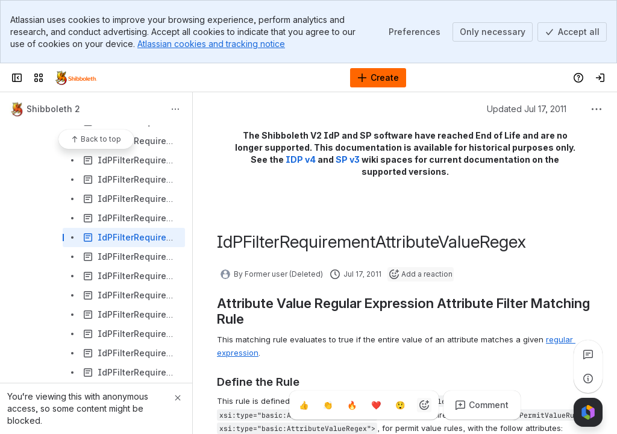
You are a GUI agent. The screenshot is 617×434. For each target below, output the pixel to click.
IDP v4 (301, 159)
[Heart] (376, 405)
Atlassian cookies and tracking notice (211, 44)
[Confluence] (76, 77)
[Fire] (352, 405)
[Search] (278, 77)
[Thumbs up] (303, 405)
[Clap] (327, 405)
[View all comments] (588, 354)
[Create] (378, 77)
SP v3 (348, 159)
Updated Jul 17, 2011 (526, 109)
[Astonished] (400, 405)
